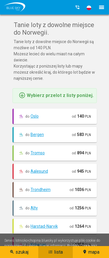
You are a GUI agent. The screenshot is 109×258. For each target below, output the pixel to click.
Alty (34, 208)
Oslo (35, 116)
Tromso (38, 153)
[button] (89, 8)
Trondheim (41, 189)
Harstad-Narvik (44, 226)
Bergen (37, 134)
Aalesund (39, 171)
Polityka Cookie (78, 246)
